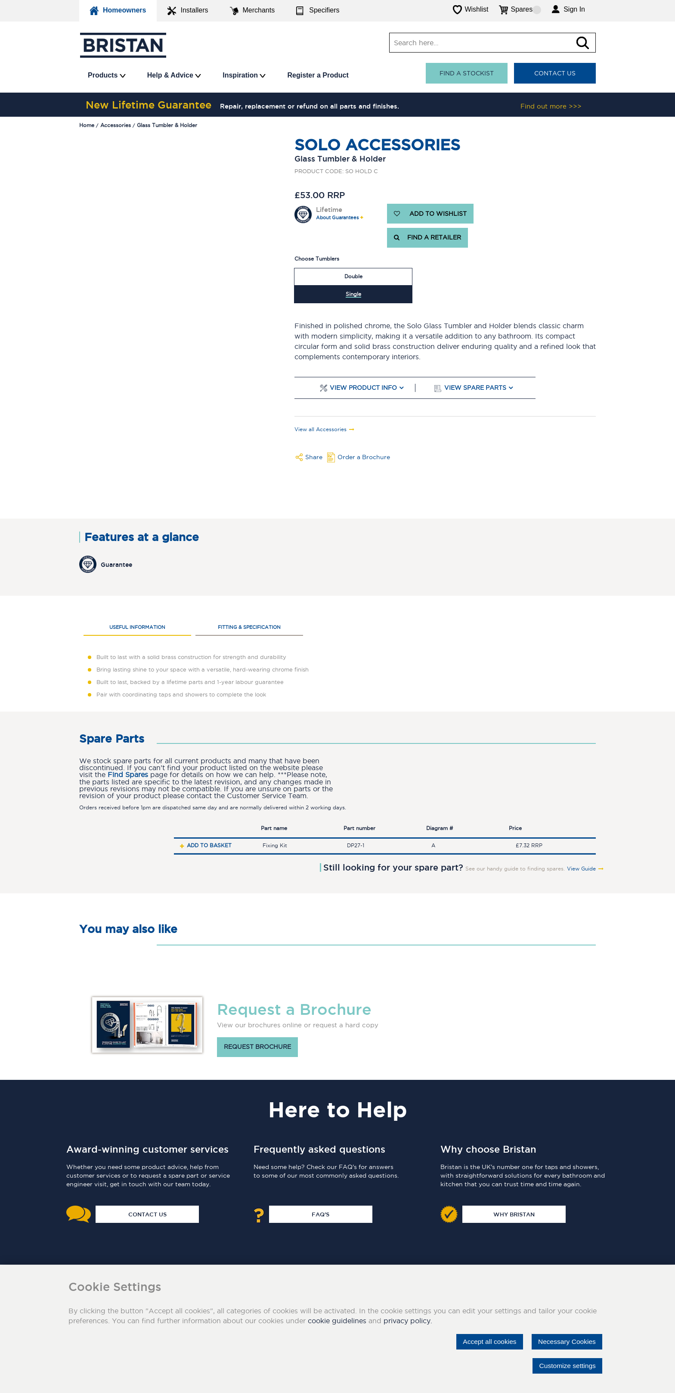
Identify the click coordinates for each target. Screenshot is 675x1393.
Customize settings (566, 1365)
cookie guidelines (337, 1321)
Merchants (252, 10)
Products (107, 75)
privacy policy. (408, 1321)
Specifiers (317, 10)
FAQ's (320, 1214)
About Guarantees (337, 217)
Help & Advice (174, 75)
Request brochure (257, 1047)
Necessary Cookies (565, 1341)
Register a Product (317, 75)
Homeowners (118, 10)
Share (313, 457)
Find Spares (128, 774)
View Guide (581, 868)
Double (353, 276)
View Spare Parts (475, 388)
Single (353, 294)
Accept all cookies (486, 1341)
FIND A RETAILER (427, 237)
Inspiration (244, 75)
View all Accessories (320, 429)
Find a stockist (467, 73)
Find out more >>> (551, 106)
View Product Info (363, 388)
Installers (187, 10)
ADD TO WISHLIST (430, 213)
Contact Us (555, 73)
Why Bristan (514, 1214)
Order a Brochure (364, 457)
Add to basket (209, 845)
